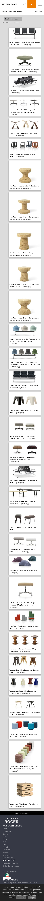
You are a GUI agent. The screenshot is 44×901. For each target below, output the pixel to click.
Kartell (5, 836)
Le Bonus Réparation (10, 871)
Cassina (5, 834)
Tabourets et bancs (16, 12)
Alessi (5, 12)
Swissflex (6, 852)
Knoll (4, 842)
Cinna (5, 828)
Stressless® (7, 849)
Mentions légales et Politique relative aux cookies (20, 882)
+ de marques (8, 857)
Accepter (32, 898)
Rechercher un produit (10, 863)
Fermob (5, 847)
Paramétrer (21, 898)
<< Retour (38, 11)
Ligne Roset (7, 831)
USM (4, 844)
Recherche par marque (11, 866)
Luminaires (6, 855)
